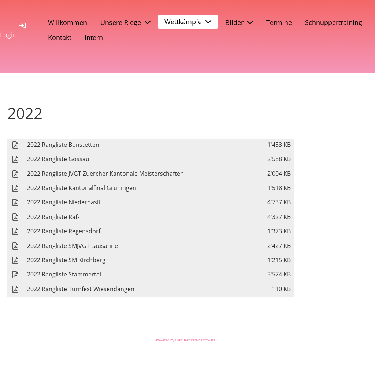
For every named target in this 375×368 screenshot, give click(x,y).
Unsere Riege (125, 22)
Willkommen (67, 22)
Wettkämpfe (187, 21)
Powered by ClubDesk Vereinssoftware (185, 340)
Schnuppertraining (333, 22)
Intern (94, 37)
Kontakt (59, 37)
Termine (279, 22)
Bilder (239, 22)
